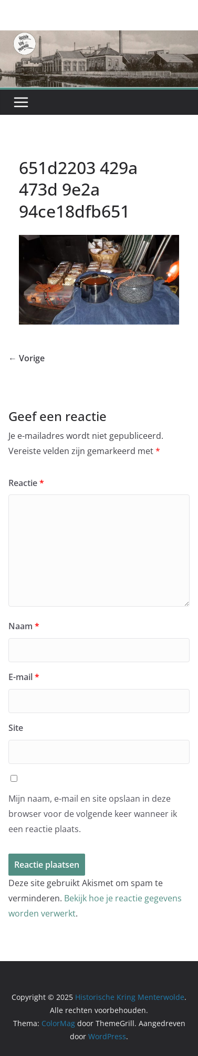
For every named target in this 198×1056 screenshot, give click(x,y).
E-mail (23, 677)
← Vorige (26, 358)
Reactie (26, 483)
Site (15, 728)
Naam (23, 626)
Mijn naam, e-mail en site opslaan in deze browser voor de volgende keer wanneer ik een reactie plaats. (92, 814)
